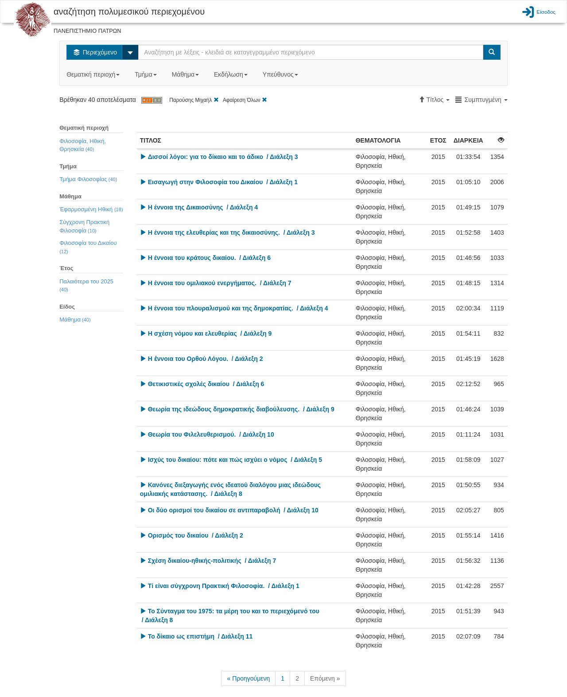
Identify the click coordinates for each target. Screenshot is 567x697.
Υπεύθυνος (281, 74)
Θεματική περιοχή (93, 74)
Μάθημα (186, 74)
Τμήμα (146, 74)
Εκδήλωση (231, 74)
